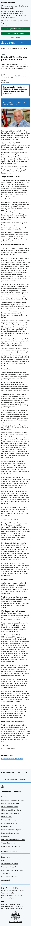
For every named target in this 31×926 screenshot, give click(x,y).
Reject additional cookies (15, 33)
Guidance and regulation (9, 864)
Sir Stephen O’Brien (10, 78)
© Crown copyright (15, 922)
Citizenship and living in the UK (11, 810)
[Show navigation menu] (21, 42)
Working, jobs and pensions (10, 846)
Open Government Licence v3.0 (12, 906)
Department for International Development (14, 76)
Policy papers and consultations (12, 870)
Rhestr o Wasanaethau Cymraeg (12, 895)
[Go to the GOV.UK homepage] (8, 42)
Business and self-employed (10, 803)
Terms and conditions (8, 893)
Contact (21, 890)
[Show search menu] (28, 42)
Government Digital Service (10, 898)
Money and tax (6, 836)
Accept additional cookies (15, 29)
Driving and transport (8, 820)
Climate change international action (17, 48)
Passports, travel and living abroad (13, 840)
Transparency (5, 873)
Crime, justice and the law (10, 813)
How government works (9, 877)
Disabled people (6, 817)
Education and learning (9, 823)
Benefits (4, 797)
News (3, 860)
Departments (5, 857)
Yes (20, 772)
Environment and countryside (11, 830)
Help (3, 888)
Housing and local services (10, 833)
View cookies (15, 37)
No (27, 772)
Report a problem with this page (15, 779)
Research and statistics (9, 867)
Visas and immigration (8, 843)
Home (3, 48)
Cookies (15, 888)
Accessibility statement (9, 890)
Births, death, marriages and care (12, 800)
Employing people (7, 826)
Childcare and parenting (9, 807)
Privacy (8, 888)
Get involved (5, 880)
